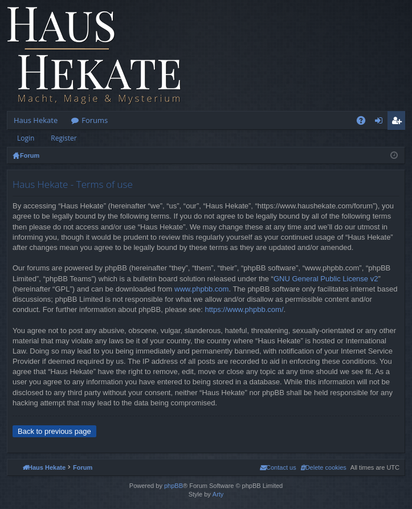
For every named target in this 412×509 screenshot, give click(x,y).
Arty (218, 494)
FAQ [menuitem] (365, 122)
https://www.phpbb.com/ (244, 309)
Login (25, 138)
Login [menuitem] (380, 122)
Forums (94, 120)
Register (63, 138)
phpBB (173, 485)
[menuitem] (323, 467)
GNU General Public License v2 (326, 278)
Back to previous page (54, 431)
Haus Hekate (36, 120)
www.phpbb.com (201, 289)
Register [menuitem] (399, 122)
